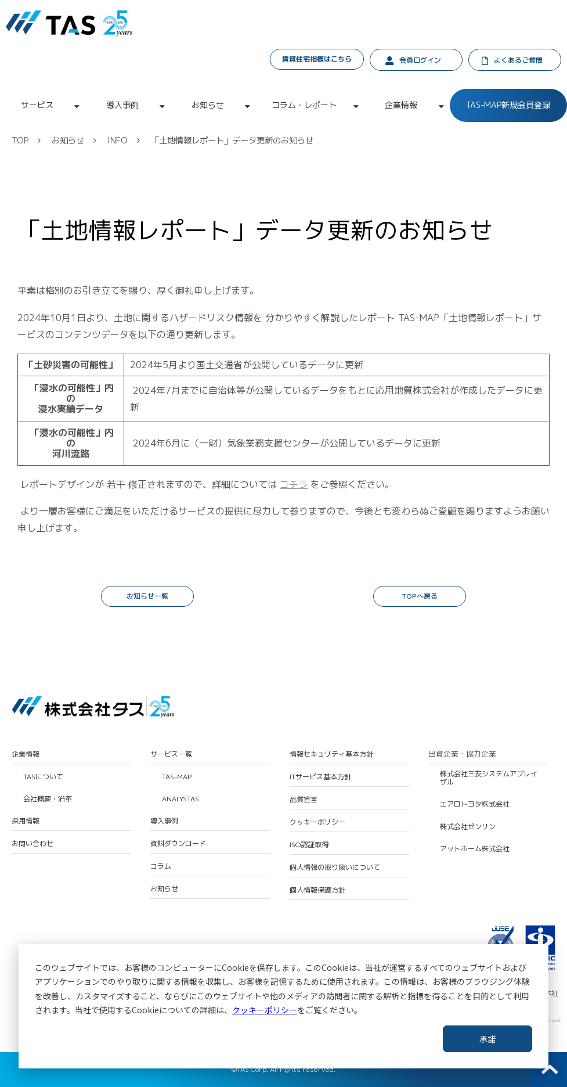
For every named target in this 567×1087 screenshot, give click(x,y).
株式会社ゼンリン (468, 827)
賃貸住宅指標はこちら (317, 59)
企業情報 (401, 104)
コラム (160, 866)
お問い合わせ (32, 844)
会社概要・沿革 (47, 799)
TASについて (43, 777)
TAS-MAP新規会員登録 (508, 104)
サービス (37, 104)
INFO (117, 140)
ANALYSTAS (180, 799)
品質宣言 (303, 800)
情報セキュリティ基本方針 (331, 754)
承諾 (487, 1039)
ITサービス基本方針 (320, 777)
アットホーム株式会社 (475, 849)
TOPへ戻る (420, 596)
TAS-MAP (177, 777)
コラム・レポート (304, 104)
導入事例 (122, 104)
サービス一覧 (171, 754)
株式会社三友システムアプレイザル (488, 778)
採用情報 (25, 821)
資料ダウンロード (178, 844)
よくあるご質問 (518, 60)
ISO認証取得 (309, 845)
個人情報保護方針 (317, 890)
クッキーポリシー (264, 1010)
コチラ (294, 484)
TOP (20, 140)
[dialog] (283, 1006)
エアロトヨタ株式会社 (475, 804)
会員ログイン (420, 60)
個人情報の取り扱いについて (335, 867)
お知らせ (208, 104)
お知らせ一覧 (147, 596)
